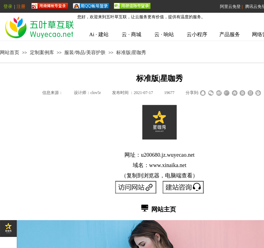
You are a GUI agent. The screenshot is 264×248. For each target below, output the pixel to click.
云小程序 (197, 34)
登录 (7, 6)
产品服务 (229, 34)
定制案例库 (42, 52)
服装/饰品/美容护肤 (85, 52)
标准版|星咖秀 (131, 52)
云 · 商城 (131, 34)
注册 (20, 6)
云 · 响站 (164, 34)
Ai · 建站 (98, 34)
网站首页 (9, 52)
